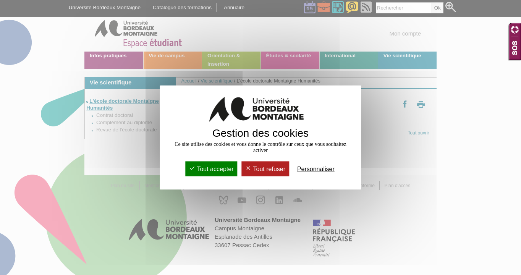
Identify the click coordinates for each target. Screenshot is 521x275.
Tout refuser (265, 169)
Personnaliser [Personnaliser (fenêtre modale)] (316, 169)
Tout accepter (211, 169)
